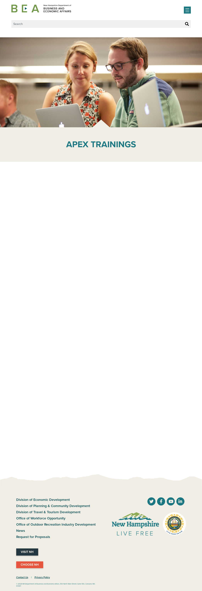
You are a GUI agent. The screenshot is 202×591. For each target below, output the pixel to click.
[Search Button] (187, 24)
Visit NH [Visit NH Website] (27, 552)
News (20, 531)
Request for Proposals (33, 537)
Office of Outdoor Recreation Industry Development (56, 524)
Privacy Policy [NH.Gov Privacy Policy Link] (42, 577)
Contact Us (22, 577)
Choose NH (30, 565)
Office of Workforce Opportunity (40, 518)
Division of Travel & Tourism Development (48, 512)
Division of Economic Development (43, 500)
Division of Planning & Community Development (53, 506)
